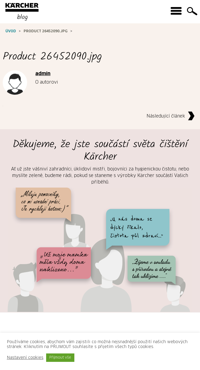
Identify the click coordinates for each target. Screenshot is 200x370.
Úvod (10, 31)
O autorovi (46, 82)
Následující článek (172, 116)
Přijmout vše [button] (60, 357)
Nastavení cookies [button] (25, 358)
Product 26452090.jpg (46, 31)
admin (42, 73)
